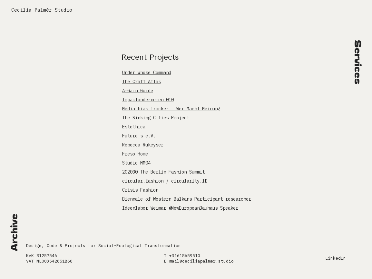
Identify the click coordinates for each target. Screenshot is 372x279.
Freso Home (135, 154)
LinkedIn (335, 258)
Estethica (133, 127)
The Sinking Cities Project (155, 118)
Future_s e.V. (139, 136)
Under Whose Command (146, 72)
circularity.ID (189, 181)
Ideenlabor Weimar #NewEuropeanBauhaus (170, 208)
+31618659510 (184, 255)
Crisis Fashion (140, 190)
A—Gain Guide (137, 91)
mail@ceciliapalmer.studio (201, 261)
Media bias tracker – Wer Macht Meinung (171, 109)
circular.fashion (142, 181)
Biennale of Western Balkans (157, 199)
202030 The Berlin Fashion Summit (163, 172)
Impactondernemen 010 (148, 100)
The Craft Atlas (141, 82)
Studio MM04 (136, 163)
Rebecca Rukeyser (142, 145)
